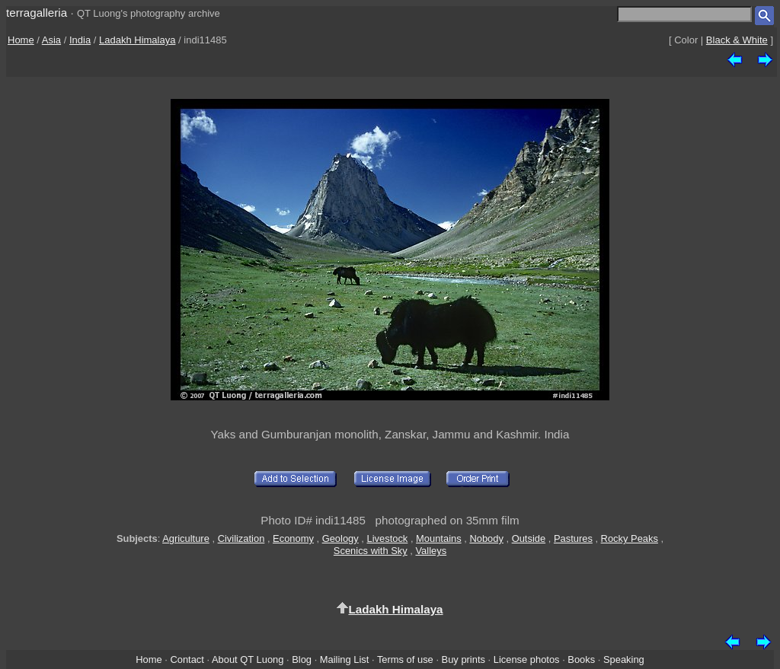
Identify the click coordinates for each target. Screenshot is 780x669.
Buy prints (463, 659)
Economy (293, 538)
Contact (186, 659)
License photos (527, 659)
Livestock (387, 538)
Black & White (737, 40)
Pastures (573, 538)
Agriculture (185, 538)
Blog (302, 659)
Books (581, 659)
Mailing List (344, 659)
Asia (51, 40)
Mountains (439, 538)
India (80, 40)
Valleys (430, 550)
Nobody (486, 538)
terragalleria (36, 12)
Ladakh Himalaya (137, 40)
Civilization (241, 538)
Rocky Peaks (629, 538)
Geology (340, 538)
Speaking (623, 659)
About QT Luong (247, 659)
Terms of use (405, 659)
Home (21, 40)
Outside (528, 538)
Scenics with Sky (371, 550)
